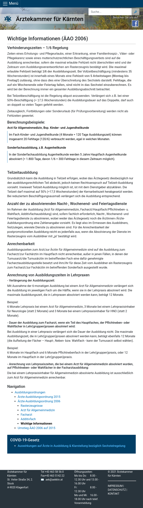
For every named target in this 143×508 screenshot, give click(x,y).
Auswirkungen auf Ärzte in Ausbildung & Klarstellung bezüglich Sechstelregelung (71, 446)
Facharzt (26, 414)
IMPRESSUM (115, 485)
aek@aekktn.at (54, 479)
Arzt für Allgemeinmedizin (38, 410)
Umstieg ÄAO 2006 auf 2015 (36, 428)
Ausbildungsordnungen (30, 392)
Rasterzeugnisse (32, 405)
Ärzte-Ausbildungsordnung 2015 (39, 397)
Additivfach (28, 419)
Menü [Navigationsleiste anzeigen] (10, 4)
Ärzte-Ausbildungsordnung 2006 (39, 401)
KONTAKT (113, 493)
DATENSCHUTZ (117, 489)
